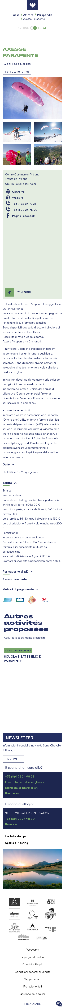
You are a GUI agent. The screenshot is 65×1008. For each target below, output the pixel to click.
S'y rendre (24, 292)
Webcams (33, 949)
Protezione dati (32, 986)
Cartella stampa (16, 836)
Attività (28, 15)
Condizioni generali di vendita (32, 971)
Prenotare (32, 1003)
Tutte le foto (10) (17, 72)
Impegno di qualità (32, 957)
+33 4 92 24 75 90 (24, 210)
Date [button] (6, 464)
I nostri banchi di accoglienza (24, 782)
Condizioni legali (32, 964)
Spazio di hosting (16, 842)
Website (17, 197)
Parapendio (44, 15)
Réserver (11, 824)
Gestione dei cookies (32, 994)
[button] (32, 98)
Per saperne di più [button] (15, 571)
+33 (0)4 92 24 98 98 (19, 776)
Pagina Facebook (23, 216)
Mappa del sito (32, 979)
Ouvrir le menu (6, 1003)
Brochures (12, 793)
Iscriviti (13, 758)
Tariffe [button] (7, 483)
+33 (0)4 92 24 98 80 (20, 818)
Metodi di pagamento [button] (18, 589)
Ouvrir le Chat (58, 1003)
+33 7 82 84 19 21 (24, 203)
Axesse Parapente (15, 579)
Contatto (18, 191)
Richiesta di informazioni (21, 787)
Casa (16, 15)
